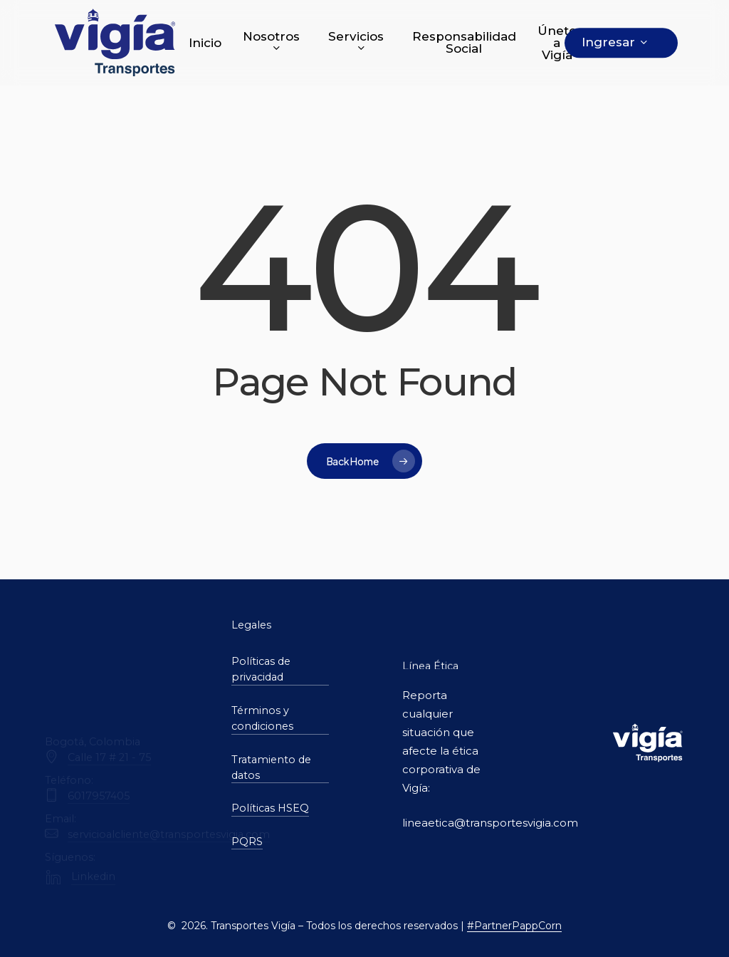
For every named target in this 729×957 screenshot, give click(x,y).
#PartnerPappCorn (514, 925)
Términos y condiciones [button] (262, 718)
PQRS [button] (247, 841)
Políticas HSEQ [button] (270, 808)
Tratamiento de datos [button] (271, 767)
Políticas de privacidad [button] (260, 669)
